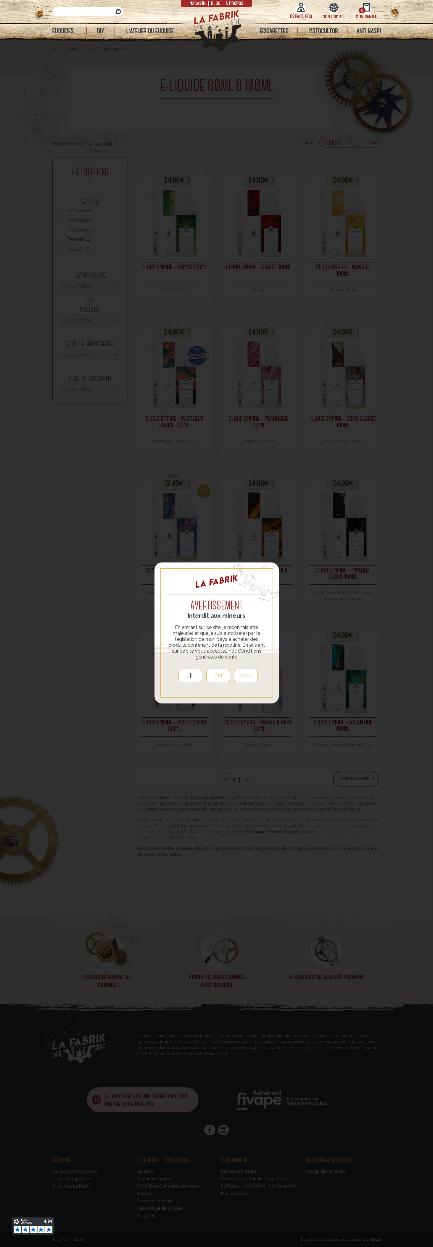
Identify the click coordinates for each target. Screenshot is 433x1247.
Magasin (198, 3)
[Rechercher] (87, 11)
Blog (215, 3)
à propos (234, 3)
